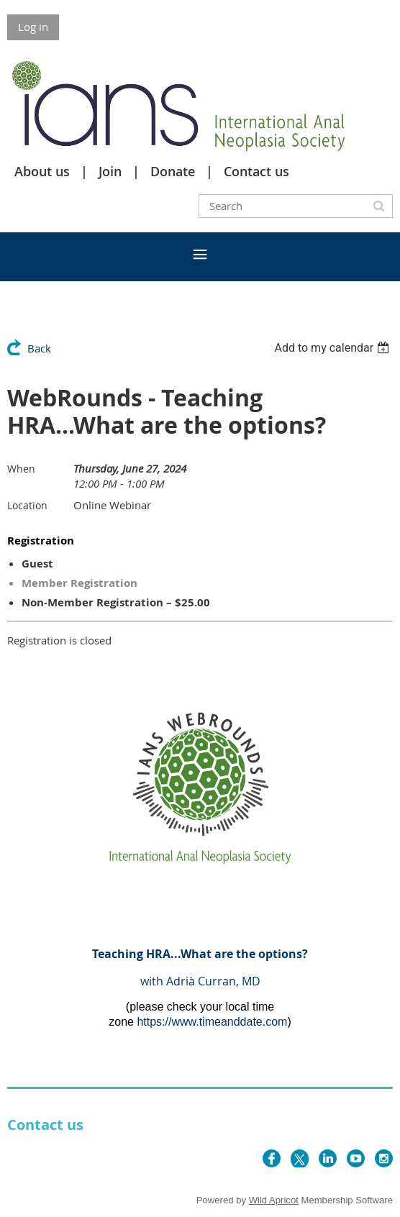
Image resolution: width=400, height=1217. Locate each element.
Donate (172, 171)
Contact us (256, 171)
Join (110, 171)
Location (27, 505)
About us (42, 171)
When (21, 468)
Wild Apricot (274, 1200)
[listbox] (333, 348)
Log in (33, 26)
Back (39, 348)
